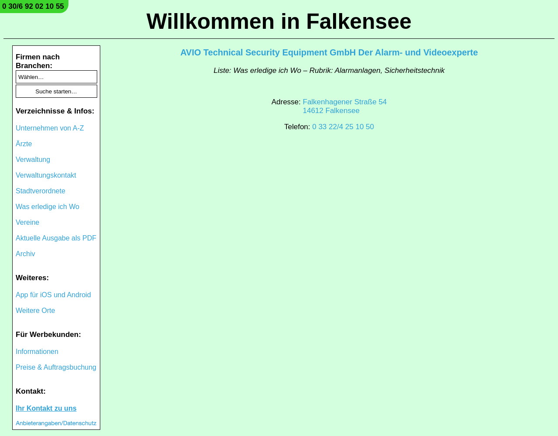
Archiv (25, 253)
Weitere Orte (35, 310)
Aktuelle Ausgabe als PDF (56, 238)
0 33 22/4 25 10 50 (343, 127)
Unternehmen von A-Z (50, 128)
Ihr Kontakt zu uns (46, 408)
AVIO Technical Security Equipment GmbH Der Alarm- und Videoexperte (329, 52)
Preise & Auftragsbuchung (56, 367)
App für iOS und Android (53, 295)
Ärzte (24, 144)
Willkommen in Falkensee (279, 21)
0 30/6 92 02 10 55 (33, 6)
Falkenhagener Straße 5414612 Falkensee (345, 106)
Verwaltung (33, 159)
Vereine (27, 222)
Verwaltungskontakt (46, 175)
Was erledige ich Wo (47, 206)
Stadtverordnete (40, 191)
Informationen (37, 351)
